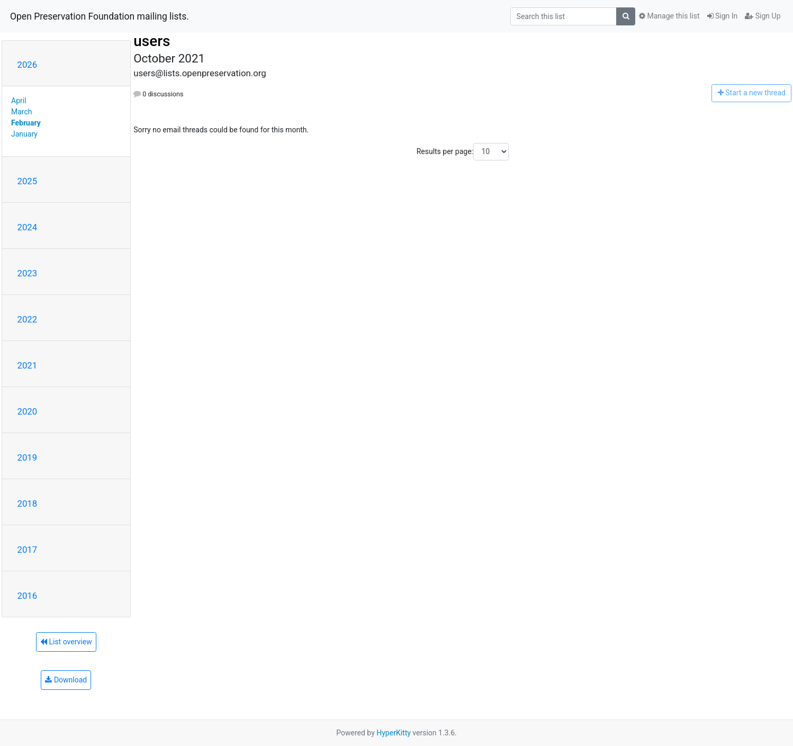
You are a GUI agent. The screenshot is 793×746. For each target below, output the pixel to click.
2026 (27, 64)
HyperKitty (393, 733)
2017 (27, 549)
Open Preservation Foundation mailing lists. (99, 16)
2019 (27, 457)
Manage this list (669, 16)
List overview (66, 641)
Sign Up (762, 16)
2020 (27, 411)
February (26, 123)
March (21, 111)
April (18, 100)
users (151, 41)
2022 (27, 319)
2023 (27, 273)
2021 (27, 365)
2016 (27, 595)
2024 (27, 227)
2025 (27, 181)
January (24, 134)
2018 (27, 503)
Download (66, 680)
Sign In (722, 16)
